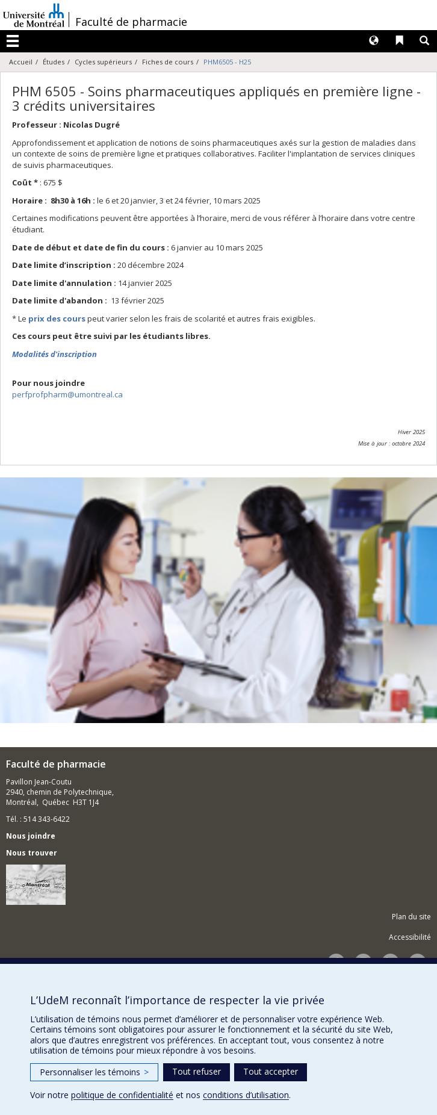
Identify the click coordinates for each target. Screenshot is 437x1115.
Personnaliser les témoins (94, 1072)
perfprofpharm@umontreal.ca (67, 394)
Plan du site (411, 917)
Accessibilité (410, 937)
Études (53, 61)
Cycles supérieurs (103, 61)
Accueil (21, 61)
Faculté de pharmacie (131, 21)
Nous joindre (30, 836)
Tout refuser (196, 1071)
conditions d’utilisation (246, 1095)
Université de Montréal (33, 15)
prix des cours (56, 318)
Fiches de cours (167, 61)
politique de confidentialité (122, 1095)
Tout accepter (270, 1071)
